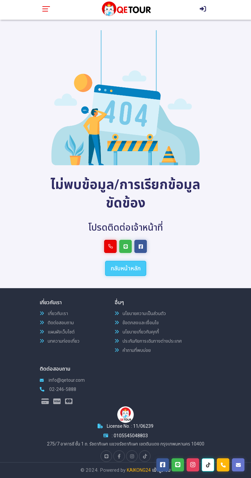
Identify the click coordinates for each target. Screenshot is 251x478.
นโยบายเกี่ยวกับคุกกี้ (137, 331)
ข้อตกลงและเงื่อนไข (137, 322)
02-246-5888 (58, 389)
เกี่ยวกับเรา (54, 313)
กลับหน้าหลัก (126, 268)
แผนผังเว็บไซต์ (57, 331)
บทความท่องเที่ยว (60, 341)
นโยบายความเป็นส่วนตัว (140, 313)
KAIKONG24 (139, 470)
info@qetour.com (62, 380)
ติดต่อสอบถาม (57, 322)
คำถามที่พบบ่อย (133, 350)
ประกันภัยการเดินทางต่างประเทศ (148, 341)
